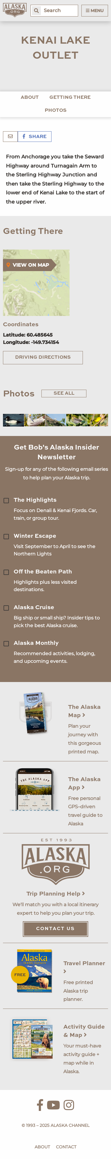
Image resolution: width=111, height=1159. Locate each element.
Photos (56, 110)
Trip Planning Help (55, 894)
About (30, 97)
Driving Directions (43, 357)
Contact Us (55, 929)
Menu (95, 10)
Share (34, 137)
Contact (66, 1147)
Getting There (70, 97)
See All (64, 393)
